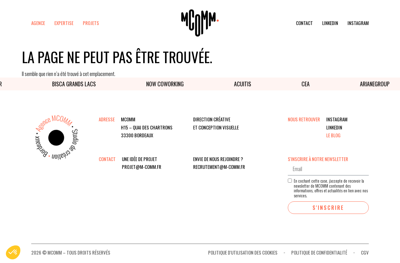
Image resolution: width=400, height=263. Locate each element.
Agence (38, 22)
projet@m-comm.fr (141, 166)
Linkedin (330, 22)
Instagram (358, 22)
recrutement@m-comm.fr (219, 166)
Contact (304, 22)
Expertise (63, 22)
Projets (91, 22)
